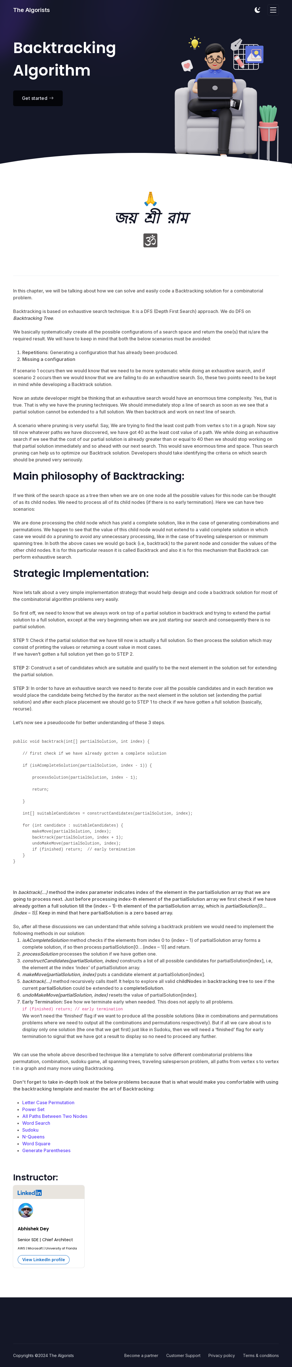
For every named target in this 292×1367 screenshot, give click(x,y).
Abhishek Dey (33, 1228)
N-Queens (33, 1137)
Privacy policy (221, 1355)
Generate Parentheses (46, 1150)
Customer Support (183, 1355)
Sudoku (30, 1130)
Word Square (36, 1143)
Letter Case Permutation (48, 1102)
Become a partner (141, 1355)
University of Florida (61, 1248)
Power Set (33, 1109)
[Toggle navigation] (273, 10)
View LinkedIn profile (43, 1259)
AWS (21, 1248)
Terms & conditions (261, 1355)
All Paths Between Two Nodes (54, 1116)
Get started (38, 98)
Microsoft (35, 1248)
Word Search (36, 1123)
